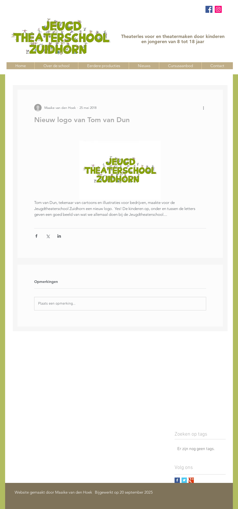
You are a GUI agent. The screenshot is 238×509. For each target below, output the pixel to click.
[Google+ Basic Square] (191, 480)
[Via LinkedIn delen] (59, 236)
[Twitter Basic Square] (184, 480)
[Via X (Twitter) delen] (48, 236)
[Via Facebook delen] (36, 236)
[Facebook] (208, 9)
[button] (180, 65)
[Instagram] (218, 9)
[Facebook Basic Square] (177, 480)
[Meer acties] (203, 107)
